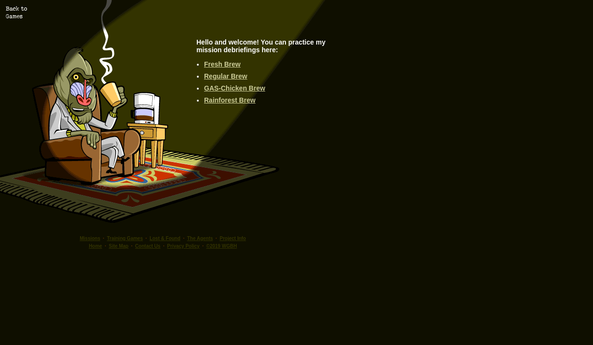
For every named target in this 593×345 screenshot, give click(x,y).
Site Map (118, 246)
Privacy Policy (183, 246)
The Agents (200, 238)
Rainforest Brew (229, 100)
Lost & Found (164, 238)
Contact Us (147, 246)
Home (95, 246)
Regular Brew (225, 76)
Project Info (232, 238)
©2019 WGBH (221, 246)
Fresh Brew (222, 64)
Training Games (125, 238)
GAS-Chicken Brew (234, 88)
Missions (90, 238)
